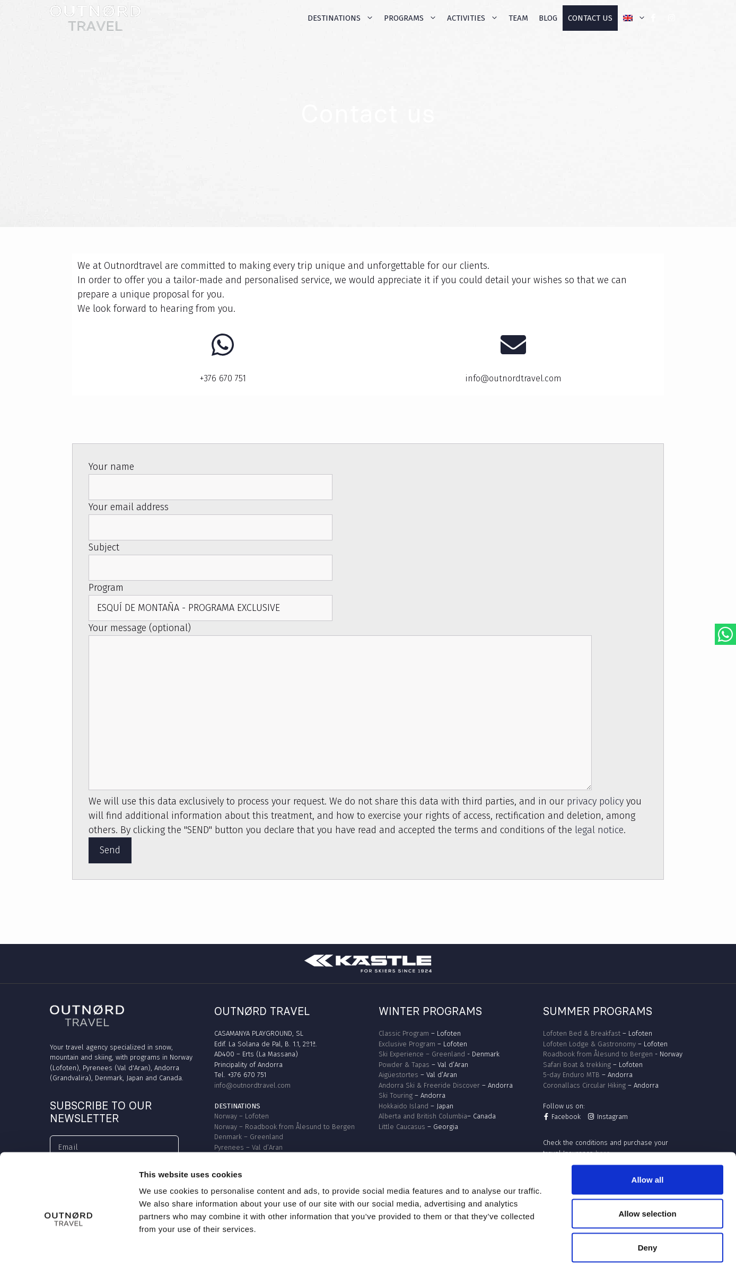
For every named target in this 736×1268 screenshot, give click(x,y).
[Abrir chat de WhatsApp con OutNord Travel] (725, 634)
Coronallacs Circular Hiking (584, 1085)
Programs (413, 18)
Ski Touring (396, 1095)
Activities (475, 18)
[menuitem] (634, 18)
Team (518, 18)
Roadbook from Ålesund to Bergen (598, 1054)
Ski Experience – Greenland (422, 1054)
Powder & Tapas (404, 1065)
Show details (556, 1247)
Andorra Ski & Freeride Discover (429, 1085)
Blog (548, 18)
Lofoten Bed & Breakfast (581, 1033)
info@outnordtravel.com (252, 1085)
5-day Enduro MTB (571, 1075)
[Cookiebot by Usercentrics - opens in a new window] (68, 1247)
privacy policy (595, 801)
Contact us (590, 18)
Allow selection (647, 1164)
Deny (648, 1198)
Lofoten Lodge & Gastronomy (589, 1044)
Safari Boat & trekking (577, 1065)
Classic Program (404, 1033)
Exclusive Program (407, 1044)
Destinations (343, 18)
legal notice (599, 830)
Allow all (648, 1130)
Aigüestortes (398, 1075)
